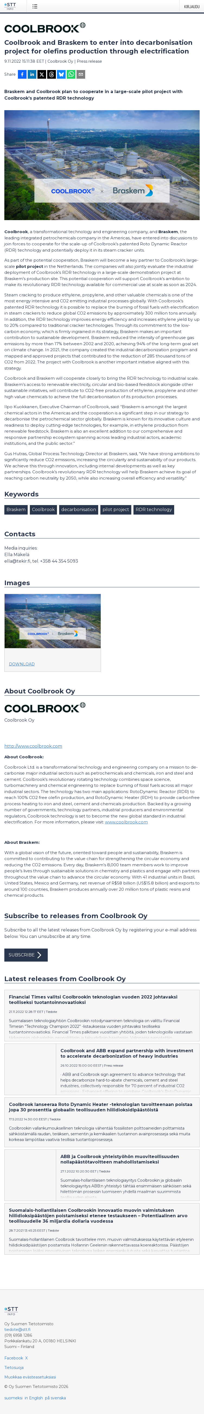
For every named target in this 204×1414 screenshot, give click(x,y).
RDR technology (154, 509)
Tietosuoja (14, 1367)
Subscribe (26, 955)
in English (34, 1398)
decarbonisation (78, 509)
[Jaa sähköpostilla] (80, 75)
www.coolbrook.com (126, 822)
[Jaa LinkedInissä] (32, 75)
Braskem (16, 509)
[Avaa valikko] (36, 6)
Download (22, 664)
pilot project (116, 509)
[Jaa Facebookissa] (22, 75)
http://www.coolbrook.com (33, 746)
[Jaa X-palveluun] (41, 75)
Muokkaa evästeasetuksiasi (30, 1377)
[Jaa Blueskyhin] (61, 75)
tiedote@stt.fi (17, 1329)
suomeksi (13, 1398)
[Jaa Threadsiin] (51, 75)
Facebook (13, 1358)
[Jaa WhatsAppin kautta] (71, 75)
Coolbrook (43, 509)
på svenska (55, 1398)
